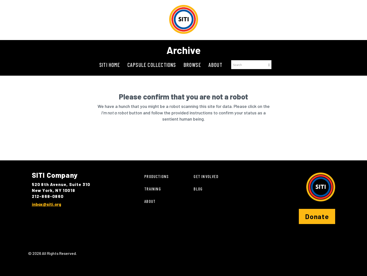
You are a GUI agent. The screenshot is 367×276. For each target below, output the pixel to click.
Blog (198, 188)
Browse (192, 64)
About (215, 64)
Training (152, 188)
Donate (317, 216)
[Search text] (248, 64)
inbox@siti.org (46, 204)
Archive (183, 50)
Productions (156, 176)
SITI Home (109, 64)
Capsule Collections (151, 64)
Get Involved (206, 176)
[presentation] (175, 138)
